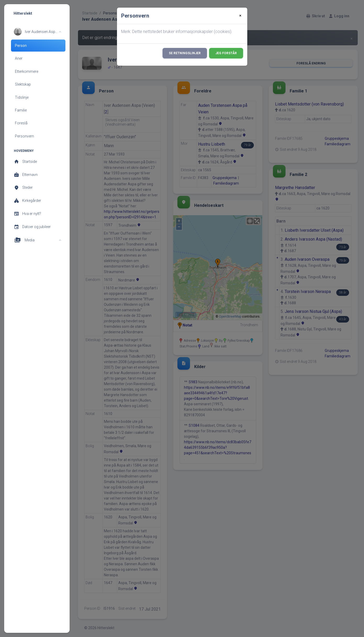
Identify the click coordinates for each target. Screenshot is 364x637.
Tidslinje (22, 97)
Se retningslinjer (185, 53)
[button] (37, 32)
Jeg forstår (226, 53)
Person (21, 45)
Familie (21, 110)
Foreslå (21, 123)
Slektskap (23, 84)
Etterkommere (26, 71)
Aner (19, 58)
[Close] (240, 15)
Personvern (24, 136)
